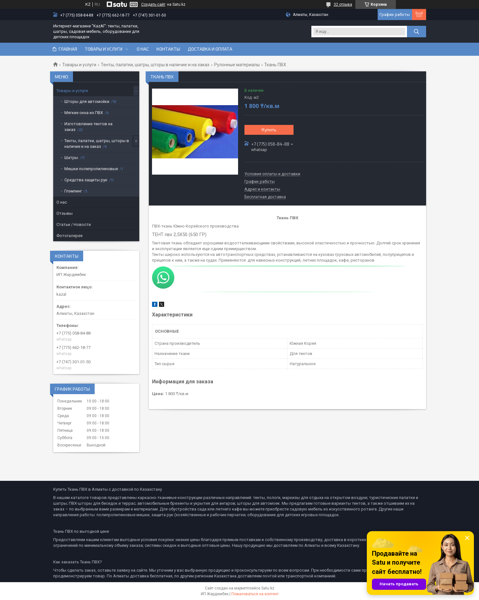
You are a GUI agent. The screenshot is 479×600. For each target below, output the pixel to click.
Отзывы (64, 213)
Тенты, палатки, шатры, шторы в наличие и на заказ (155, 64)
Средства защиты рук (85, 179)
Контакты (168, 49)
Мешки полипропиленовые (91, 168)
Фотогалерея (69, 235)
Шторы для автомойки (86, 101)
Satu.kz (267, 588)
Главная (68, 49)
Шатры (71, 157)
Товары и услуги (103, 49)
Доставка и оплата (210, 49)
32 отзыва (343, 4)
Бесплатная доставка (265, 197)
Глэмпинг (73, 191)
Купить (269, 129)
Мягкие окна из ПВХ (83, 112)
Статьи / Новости (73, 224)
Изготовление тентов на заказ (88, 126)
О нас (143, 49)
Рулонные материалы (237, 64)
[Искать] (416, 31)
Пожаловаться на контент (255, 594)
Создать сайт (153, 4)
